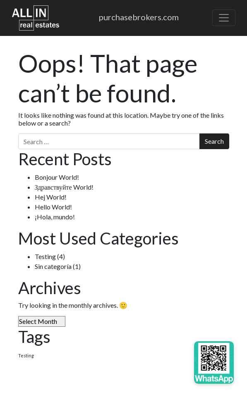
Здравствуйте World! (64, 187)
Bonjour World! (57, 177)
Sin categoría (53, 266)
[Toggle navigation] (223, 18)
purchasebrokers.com (139, 17)
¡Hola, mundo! (55, 217)
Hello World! (53, 207)
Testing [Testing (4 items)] (26, 355)
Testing (45, 256)
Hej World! (51, 197)
